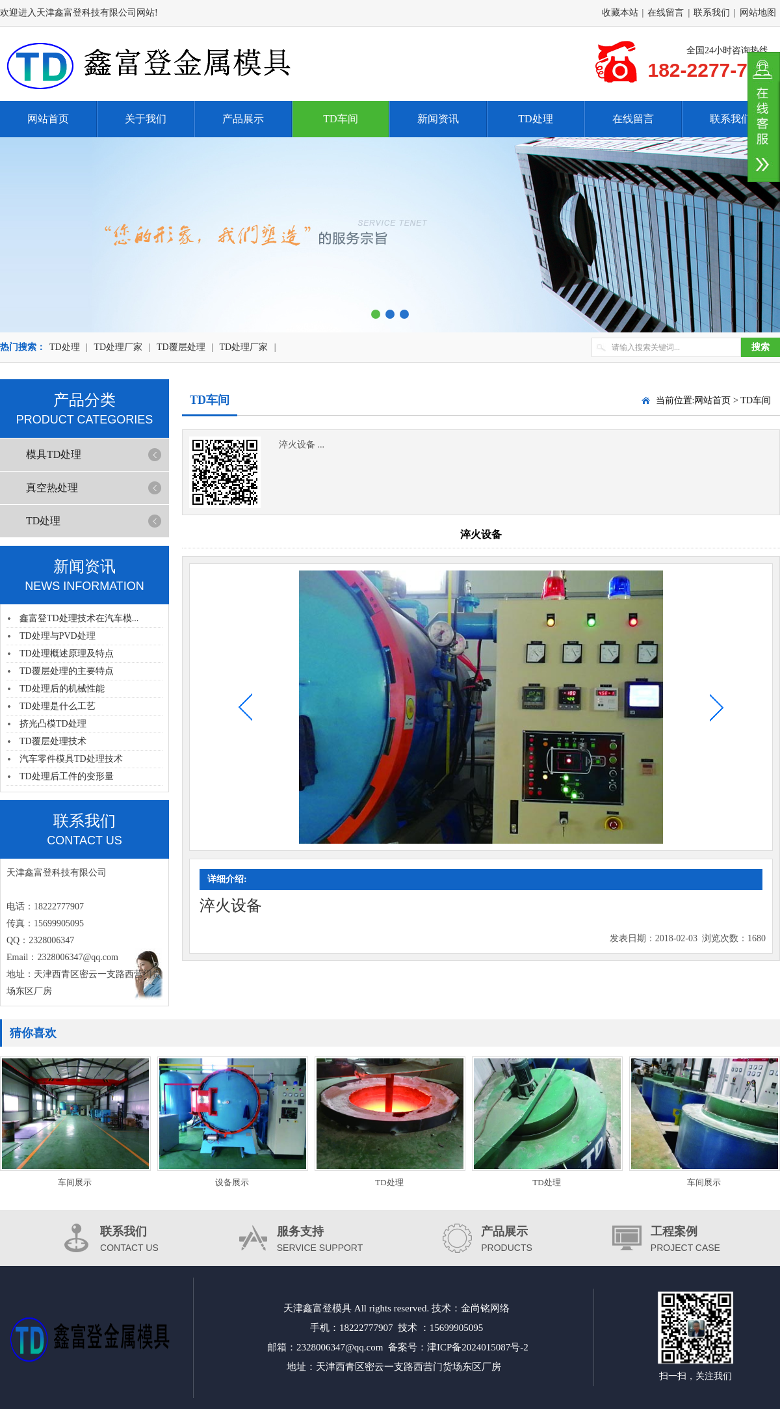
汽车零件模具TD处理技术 (71, 759)
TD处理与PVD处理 (58, 636)
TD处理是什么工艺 (58, 706)
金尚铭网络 (485, 1308)
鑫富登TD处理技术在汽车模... (79, 618)
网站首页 (48, 118)
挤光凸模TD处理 (53, 724)
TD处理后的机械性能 (62, 688)
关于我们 (145, 118)
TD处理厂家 (118, 347)
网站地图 (758, 13)
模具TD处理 (53, 454)
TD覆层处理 (181, 347)
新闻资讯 (438, 118)
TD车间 (340, 118)
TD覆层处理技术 (53, 741)
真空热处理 (52, 487)
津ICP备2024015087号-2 (477, 1347)
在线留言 (665, 13)
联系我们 (712, 13)
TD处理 (535, 118)
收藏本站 (620, 13)
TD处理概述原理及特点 (67, 653)
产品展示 (243, 118)
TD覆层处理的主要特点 (67, 671)
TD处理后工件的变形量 (67, 776)
